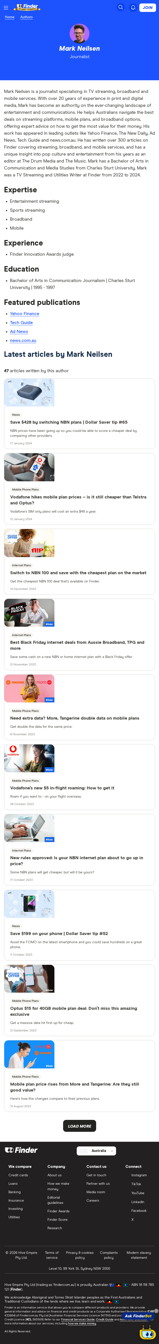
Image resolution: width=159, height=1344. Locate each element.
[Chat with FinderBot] (148, 1333)
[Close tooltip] (156, 1311)
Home (9, 17)
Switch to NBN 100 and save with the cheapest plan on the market (78, 573)
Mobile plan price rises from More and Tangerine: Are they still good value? (74, 1087)
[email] (84, 68)
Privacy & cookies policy (80, 1255)
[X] (138, 1220)
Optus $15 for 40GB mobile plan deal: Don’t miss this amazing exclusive (73, 1011)
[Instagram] (138, 1176)
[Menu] (6, 8)
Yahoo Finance (24, 314)
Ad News (19, 331)
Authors (26, 17)
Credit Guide (105, 1319)
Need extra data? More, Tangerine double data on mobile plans (74, 718)
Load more (79, 1127)
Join (148, 8)
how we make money (82, 1323)
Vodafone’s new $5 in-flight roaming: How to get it (62, 788)
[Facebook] (138, 1212)
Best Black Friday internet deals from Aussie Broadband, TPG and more (77, 645)
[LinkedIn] (138, 1203)
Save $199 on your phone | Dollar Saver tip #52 (59, 934)
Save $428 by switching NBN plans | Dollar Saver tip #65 (68, 422)
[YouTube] (138, 1194)
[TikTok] (138, 1185)
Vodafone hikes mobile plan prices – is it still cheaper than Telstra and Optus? (78, 500)
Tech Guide (21, 323)
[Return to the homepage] (27, 7)
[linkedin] (75, 68)
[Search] (121, 7)
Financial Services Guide (78, 1319)
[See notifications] (133, 7)
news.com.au (23, 340)
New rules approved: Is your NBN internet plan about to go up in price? (76, 861)
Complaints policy (109, 1255)
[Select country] (96, 1151)
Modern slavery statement (139, 1255)
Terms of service (52, 1255)
